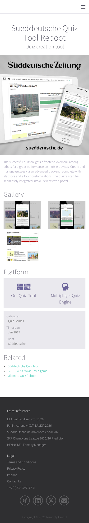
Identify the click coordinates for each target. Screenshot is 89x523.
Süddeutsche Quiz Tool (23, 366)
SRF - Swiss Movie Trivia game (27, 371)
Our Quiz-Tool (23, 296)
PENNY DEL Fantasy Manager (26, 445)
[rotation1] (22, 215)
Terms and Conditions (21, 462)
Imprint (12, 475)
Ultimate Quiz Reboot (22, 376)
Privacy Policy (16, 469)
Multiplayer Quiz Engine (65, 299)
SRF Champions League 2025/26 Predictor (35, 438)
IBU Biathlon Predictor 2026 (25, 419)
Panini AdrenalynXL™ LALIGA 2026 (29, 426)
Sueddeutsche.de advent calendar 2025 (33, 432)
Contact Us (14, 481)
